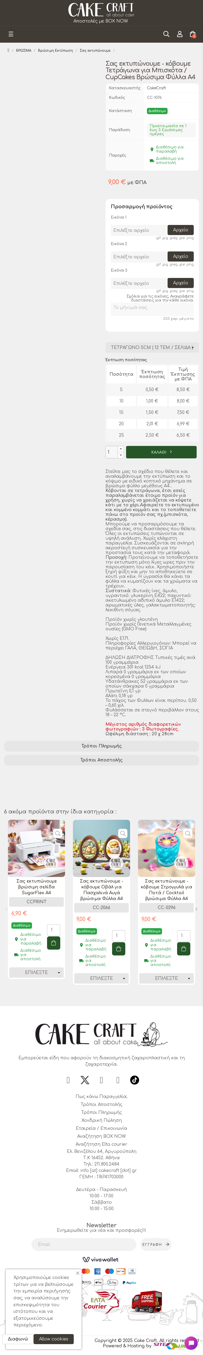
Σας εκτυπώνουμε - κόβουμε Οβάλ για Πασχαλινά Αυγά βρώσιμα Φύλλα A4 (101, 890)
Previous (6, 909)
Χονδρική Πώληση (101, 1121)
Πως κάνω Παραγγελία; (101, 1098)
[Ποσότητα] (111, 452)
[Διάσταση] (152, 348)
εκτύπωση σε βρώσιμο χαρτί (119, 792)
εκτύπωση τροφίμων (71, 779)
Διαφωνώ (18, 1339)
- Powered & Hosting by (152, 1345)
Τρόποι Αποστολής (101, 760)
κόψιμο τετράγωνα (103, 785)
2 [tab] (104, 996)
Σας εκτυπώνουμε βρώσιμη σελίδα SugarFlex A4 (36, 887)
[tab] (101, 746)
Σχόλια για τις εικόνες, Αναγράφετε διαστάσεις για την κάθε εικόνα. (160, 298)
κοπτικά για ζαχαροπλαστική (38, 799)
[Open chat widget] (191, 1343)
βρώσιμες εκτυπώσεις (30, 772)
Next (196, 909)
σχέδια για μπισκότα (57, 792)
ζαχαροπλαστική (120, 779)
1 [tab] (99, 996)
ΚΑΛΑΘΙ (159, 452)
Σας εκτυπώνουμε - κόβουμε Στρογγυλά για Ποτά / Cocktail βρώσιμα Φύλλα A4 (166, 890)
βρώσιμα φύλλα (23, 779)
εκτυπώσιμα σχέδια (84, 772)
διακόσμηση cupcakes (138, 772)
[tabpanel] (36, 903)
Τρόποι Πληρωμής (101, 746)
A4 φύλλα (16, 792)
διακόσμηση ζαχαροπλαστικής (40, 785)
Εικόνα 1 (118, 217)
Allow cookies (53, 1339)
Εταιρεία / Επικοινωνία (101, 1129)
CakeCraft (156, 88)
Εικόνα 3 (119, 270)
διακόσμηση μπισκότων (157, 785)
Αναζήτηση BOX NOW (101, 1137)
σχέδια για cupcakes (168, 779)
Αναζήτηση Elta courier (101, 1145)
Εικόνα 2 (119, 244)
